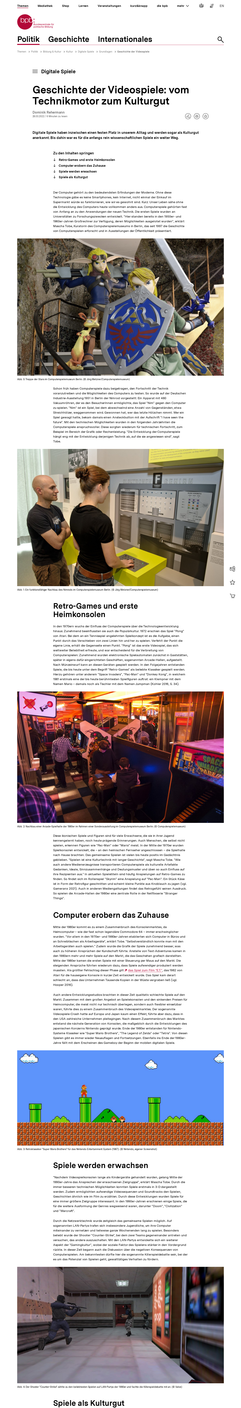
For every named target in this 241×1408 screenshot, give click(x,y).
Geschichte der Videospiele (133, 51)
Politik (34, 51)
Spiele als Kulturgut (73, 177)
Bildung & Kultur (52, 51)
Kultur (69, 51)
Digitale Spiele (86, 51)
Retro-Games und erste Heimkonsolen (86, 160)
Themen (21, 51)
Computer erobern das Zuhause (82, 165)
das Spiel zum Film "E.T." (145, 970)
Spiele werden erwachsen (77, 171)
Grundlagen (105, 51)
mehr (183, 6)
